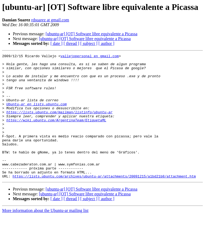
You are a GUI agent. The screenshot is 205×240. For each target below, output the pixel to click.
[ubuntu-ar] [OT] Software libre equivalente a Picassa (91, 34)
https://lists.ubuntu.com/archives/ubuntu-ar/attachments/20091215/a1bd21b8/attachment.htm (104, 201)
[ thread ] (71, 43)
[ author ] (106, 43)
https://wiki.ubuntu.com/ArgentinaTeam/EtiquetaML (56, 133)
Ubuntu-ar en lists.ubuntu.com (36, 114)
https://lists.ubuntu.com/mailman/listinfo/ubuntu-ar (59, 124)
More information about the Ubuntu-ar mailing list (45, 235)
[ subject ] (88, 43)
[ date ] (56, 43)
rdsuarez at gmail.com (50, 20)
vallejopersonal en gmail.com (89, 56)
